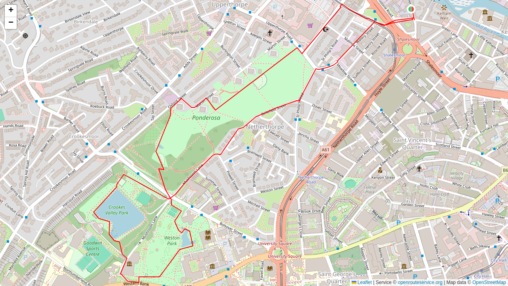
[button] (411, 9)
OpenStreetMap (489, 282)
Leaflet (362, 282)
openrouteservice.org (420, 282)
